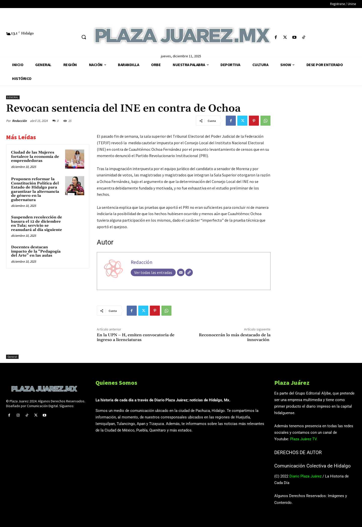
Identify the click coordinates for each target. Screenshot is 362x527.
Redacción (19, 121)
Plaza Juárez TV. (304, 439)
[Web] (189, 272)
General (13, 97)
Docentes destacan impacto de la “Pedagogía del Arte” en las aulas (36, 251)
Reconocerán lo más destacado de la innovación (234, 337)
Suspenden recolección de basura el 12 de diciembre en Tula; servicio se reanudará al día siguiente (36, 223)
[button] (84, 37)
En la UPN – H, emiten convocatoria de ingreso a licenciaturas (135, 337)
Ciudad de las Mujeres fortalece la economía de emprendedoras (35, 156)
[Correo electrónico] (181, 272)
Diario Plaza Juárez (305, 476)
